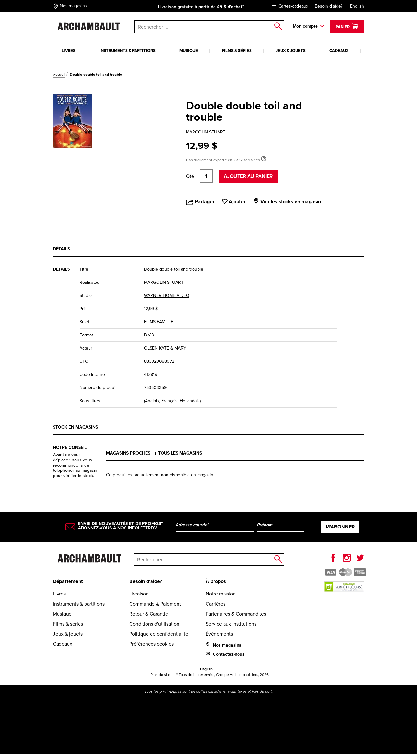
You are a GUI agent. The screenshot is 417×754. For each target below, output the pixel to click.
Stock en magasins (75, 427)
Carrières (215, 603)
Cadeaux (339, 51)
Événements (219, 633)
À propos (216, 581)
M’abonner (340, 526)
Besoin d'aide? (328, 6)
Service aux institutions (231, 623)
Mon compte (305, 26)
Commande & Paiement (155, 603)
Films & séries (237, 51)
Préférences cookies (151, 643)
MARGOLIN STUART (205, 132)
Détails (61, 249)
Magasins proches (128, 453)
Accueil (59, 74)
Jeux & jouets (291, 51)
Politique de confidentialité (158, 633)
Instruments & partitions (128, 51)
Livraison (139, 593)
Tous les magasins (180, 453)
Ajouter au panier (248, 176)
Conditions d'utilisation (154, 623)
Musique (188, 51)
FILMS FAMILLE (158, 322)
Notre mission (221, 593)
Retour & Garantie (148, 613)
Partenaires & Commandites (236, 613)
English (357, 6)
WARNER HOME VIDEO (166, 295)
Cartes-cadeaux (290, 6)
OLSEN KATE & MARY (165, 348)
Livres (68, 51)
